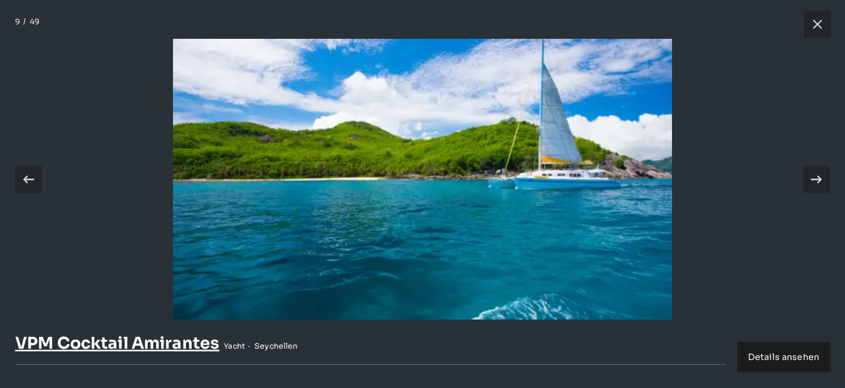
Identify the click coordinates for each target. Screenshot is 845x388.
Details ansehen (783, 357)
